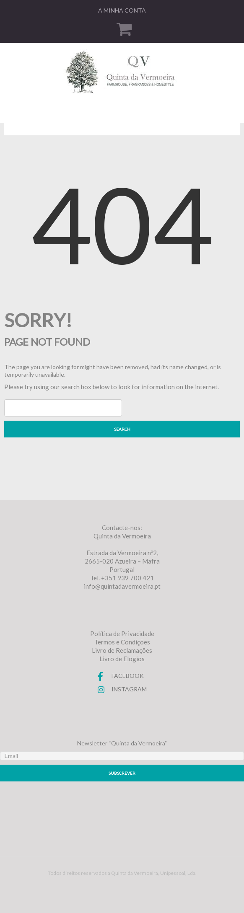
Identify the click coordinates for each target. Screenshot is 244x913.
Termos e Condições (122, 642)
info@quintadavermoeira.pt (122, 586)
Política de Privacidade (122, 633)
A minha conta (122, 10)
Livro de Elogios (122, 658)
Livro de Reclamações (122, 650)
